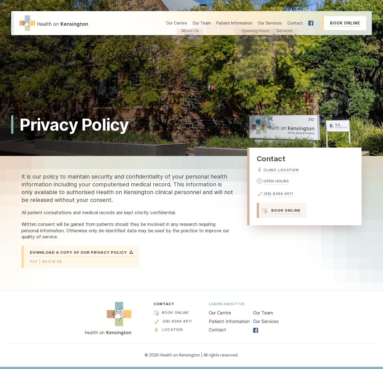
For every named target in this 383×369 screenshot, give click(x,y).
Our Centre (220, 313)
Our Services (266, 321)
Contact (295, 23)
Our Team (202, 23)
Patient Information (229, 321)
